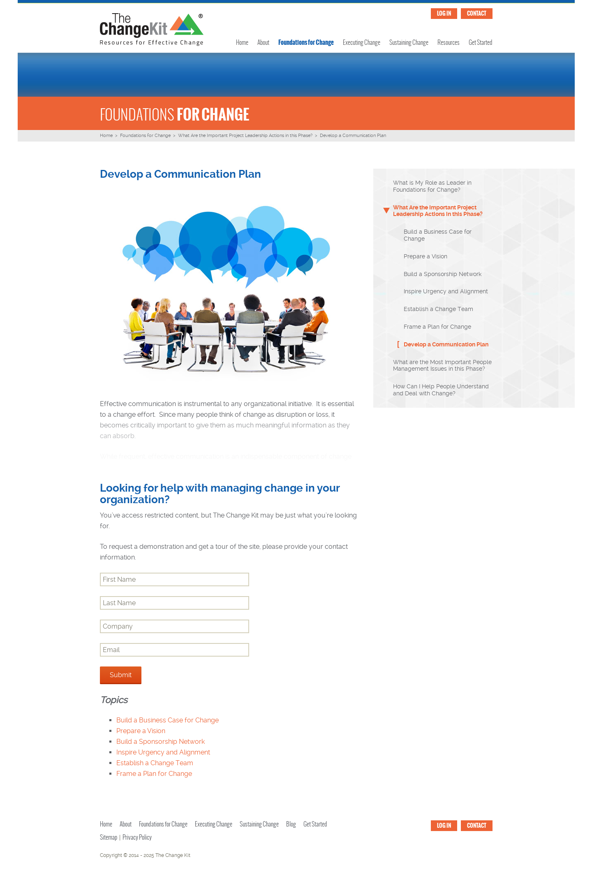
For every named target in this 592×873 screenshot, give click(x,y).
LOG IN (444, 13)
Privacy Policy (137, 837)
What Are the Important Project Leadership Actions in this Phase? (245, 135)
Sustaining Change (408, 42)
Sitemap (108, 837)
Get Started (481, 42)
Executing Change (361, 42)
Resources (448, 42)
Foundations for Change (306, 42)
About (263, 42)
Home (242, 42)
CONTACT (476, 13)
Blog (291, 824)
